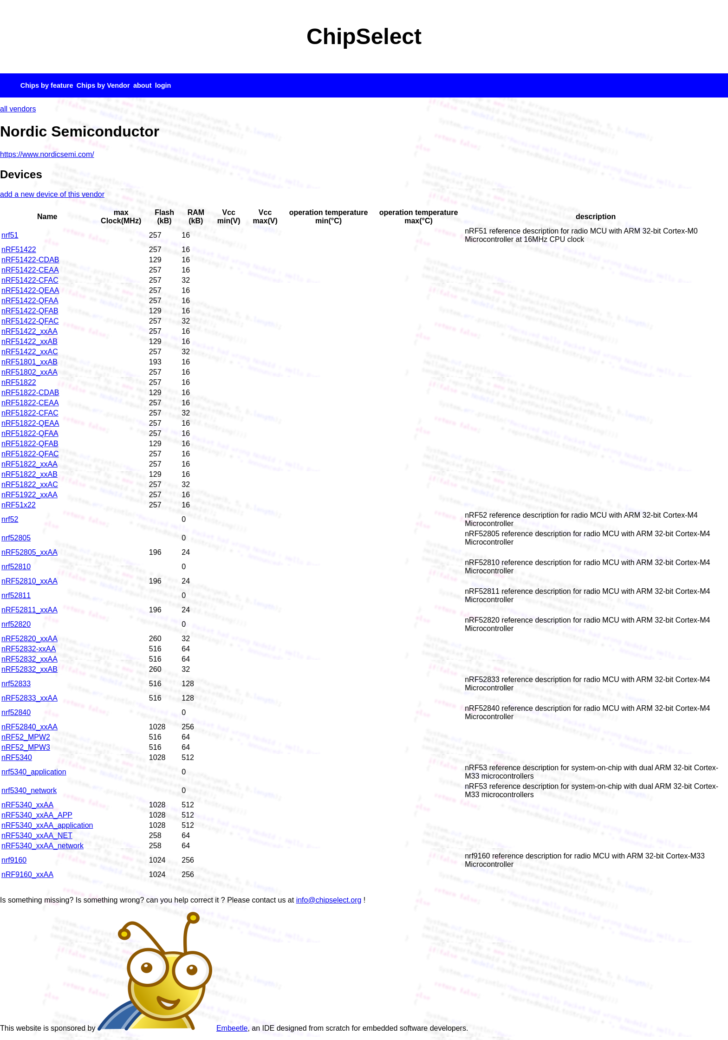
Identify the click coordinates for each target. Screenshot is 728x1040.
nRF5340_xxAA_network (42, 846)
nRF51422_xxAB (29, 341)
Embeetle (173, 1028)
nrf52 (9, 519)
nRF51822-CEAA (30, 403)
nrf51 (9, 235)
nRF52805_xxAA (29, 552)
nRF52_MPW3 (25, 747)
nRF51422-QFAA (29, 301)
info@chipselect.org (329, 900)
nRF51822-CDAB (30, 392)
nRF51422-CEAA (30, 270)
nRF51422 (18, 250)
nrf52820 (16, 624)
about (142, 85)
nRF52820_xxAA (29, 639)
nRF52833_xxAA (29, 698)
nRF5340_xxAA (27, 805)
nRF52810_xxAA (29, 581)
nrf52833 (16, 684)
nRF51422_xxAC (29, 352)
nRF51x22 (18, 505)
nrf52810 (16, 567)
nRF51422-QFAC (30, 321)
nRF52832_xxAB (29, 669)
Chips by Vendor (103, 85)
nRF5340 (16, 757)
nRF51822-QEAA (30, 423)
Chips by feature (46, 85)
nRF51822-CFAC (29, 413)
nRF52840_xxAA (29, 727)
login (163, 85)
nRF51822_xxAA (29, 464)
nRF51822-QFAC (30, 454)
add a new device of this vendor (52, 194)
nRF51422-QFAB (29, 311)
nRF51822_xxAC (29, 484)
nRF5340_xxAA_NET (36, 835)
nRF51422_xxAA (29, 331)
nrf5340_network (29, 790)
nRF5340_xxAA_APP (36, 815)
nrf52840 (16, 712)
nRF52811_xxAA (29, 610)
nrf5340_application (33, 772)
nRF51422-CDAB (30, 260)
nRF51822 (18, 382)
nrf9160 (13, 860)
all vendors (18, 109)
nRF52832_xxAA (29, 659)
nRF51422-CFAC (29, 280)
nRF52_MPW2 (25, 737)
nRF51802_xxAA (29, 372)
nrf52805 (16, 538)
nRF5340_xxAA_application (47, 825)
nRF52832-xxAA (28, 649)
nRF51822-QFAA (29, 433)
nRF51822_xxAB (29, 474)
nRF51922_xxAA (29, 495)
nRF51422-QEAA (30, 290)
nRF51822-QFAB (29, 444)
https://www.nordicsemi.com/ (47, 154)
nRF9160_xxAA (27, 874)
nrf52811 (16, 595)
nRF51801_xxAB (29, 362)
